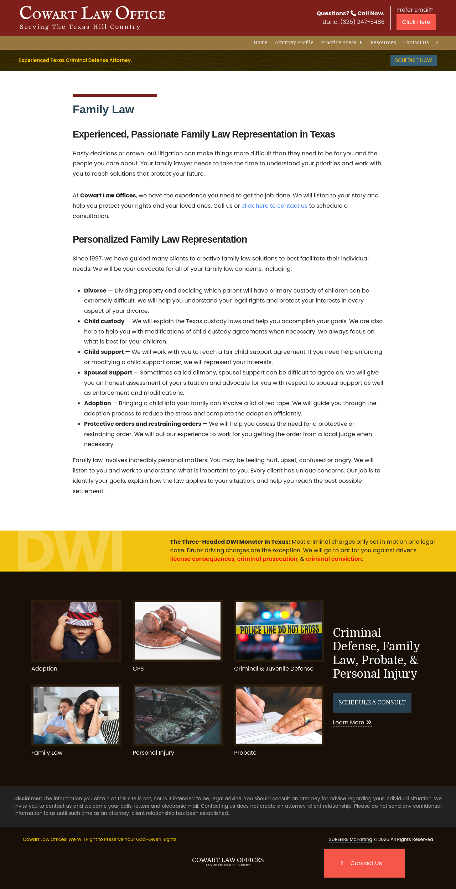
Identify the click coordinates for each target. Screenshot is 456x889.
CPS (178, 636)
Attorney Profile (294, 42)
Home (261, 42)
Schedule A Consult (372, 702)
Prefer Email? (416, 18)
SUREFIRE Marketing (350, 839)
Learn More (352, 722)
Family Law (103, 109)
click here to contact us (275, 206)
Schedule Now (413, 60)
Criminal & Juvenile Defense (279, 636)
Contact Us (416, 42)
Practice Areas (342, 42)
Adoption (76, 636)
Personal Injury (178, 720)
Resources (383, 42)
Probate (279, 720)
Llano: (353, 22)
